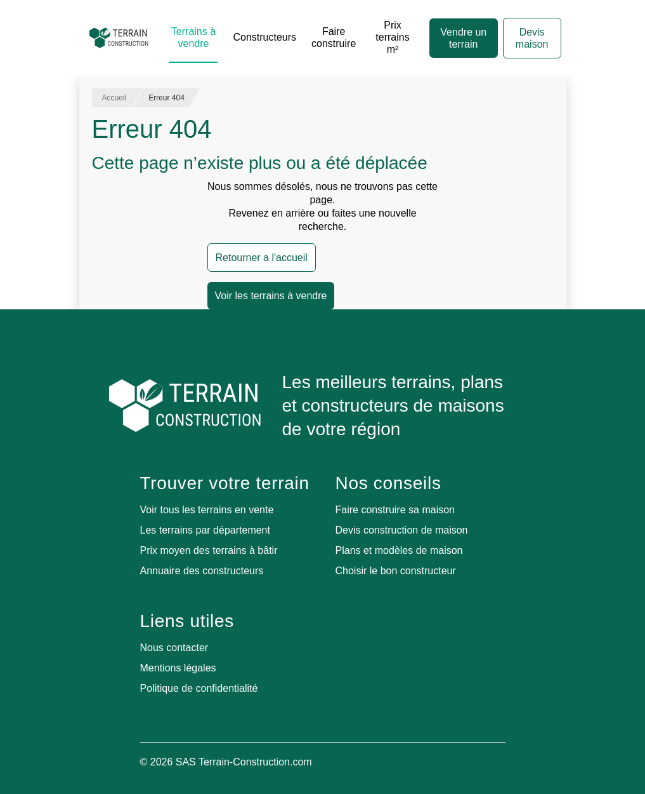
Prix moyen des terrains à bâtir (209, 550)
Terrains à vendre (193, 37)
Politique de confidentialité (199, 688)
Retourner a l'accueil (262, 257)
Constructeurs (264, 37)
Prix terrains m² (392, 37)
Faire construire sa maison (395, 509)
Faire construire (333, 37)
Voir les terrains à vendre (271, 295)
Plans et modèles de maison (399, 550)
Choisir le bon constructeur (396, 570)
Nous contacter (174, 647)
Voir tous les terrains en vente (207, 509)
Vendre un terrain (463, 38)
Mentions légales (178, 668)
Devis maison (532, 38)
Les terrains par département (205, 530)
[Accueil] (119, 38)
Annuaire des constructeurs (202, 570)
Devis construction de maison (402, 530)
